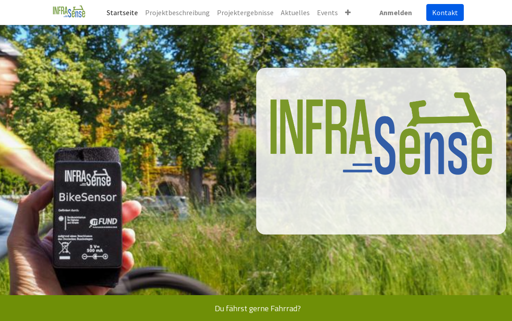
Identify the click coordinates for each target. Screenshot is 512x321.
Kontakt (445, 12)
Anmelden (395, 12)
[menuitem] (122, 12)
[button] (347, 12)
